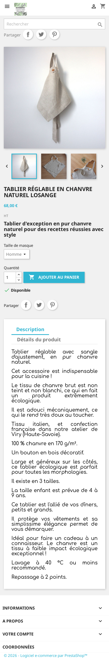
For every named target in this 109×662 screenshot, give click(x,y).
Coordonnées (18, 647)
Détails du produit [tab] (39, 339)
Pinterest (54, 34)
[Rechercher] (54, 24)
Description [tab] (30, 329)
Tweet (41, 34)
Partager (28, 34)
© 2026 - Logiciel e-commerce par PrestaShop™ (45, 655)
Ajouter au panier (54, 277)
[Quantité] (10, 277)
